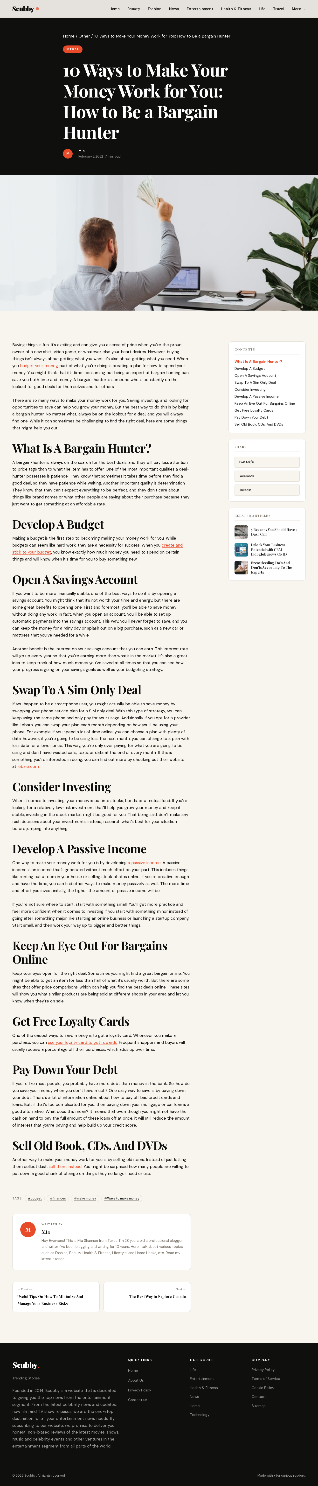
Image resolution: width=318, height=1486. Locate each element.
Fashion (154, 8)
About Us (136, 1380)
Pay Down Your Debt (251, 419)
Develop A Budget (250, 370)
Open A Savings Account (255, 377)
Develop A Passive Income (257, 398)
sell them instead (65, 1166)
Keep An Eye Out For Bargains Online (265, 405)
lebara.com (28, 766)
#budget (35, 1198)
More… (298, 8)
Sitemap (259, 1405)
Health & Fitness (236, 8)
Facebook (246, 479)
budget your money (38, 365)
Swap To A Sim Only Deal (255, 384)
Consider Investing (250, 391)
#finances (58, 1198)
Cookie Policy (263, 1387)
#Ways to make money (121, 1198)
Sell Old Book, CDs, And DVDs (259, 426)
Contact (259, 1396)
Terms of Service (266, 1378)
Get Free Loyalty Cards (254, 412)
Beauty (133, 8)
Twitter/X (246, 465)
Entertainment (200, 8)
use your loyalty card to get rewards (82, 1042)
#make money (85, 1198)
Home (115, 8)
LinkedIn (245, 493)
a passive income (144, 862)
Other (84, 36)
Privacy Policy (139, 1390)
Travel (278, 8)
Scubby (25, 8)
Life (262, 8)
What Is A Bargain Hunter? (258, 363)
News (174, 8)
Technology (199, 1414)
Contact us (137, 1399)
